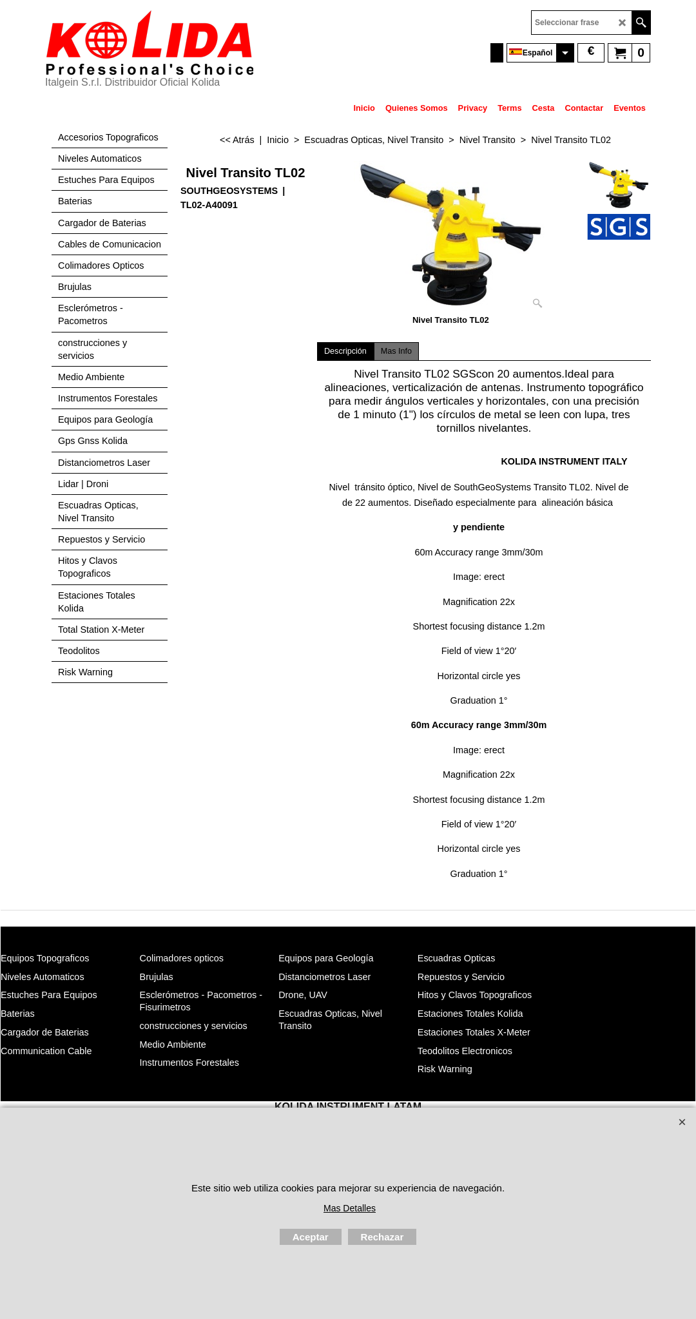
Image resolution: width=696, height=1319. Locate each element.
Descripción (345, 351)
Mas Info (396, 351)
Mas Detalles (350, 1208)
